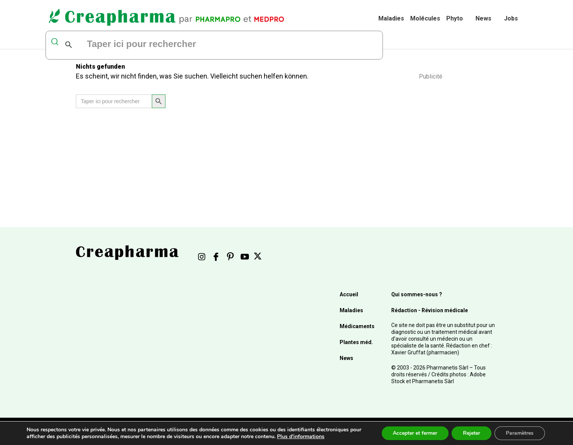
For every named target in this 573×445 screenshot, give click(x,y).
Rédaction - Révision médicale (429, 310)
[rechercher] (178, 44)
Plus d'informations (300, 436)
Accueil (349, 294)
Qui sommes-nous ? (416, 294)
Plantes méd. (356, 342)
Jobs (511, 18)
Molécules (425, 18)
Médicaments (357, 326)
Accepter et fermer (415, 433)
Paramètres (520, 433)
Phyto (454, 18)
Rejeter (471, 433)
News (483, 18)
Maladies (391, 18)
